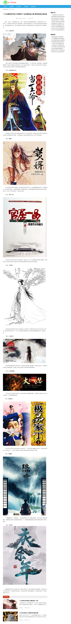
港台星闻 (19, 6)
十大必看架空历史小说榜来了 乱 (57, 14)
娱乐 (5, 6)
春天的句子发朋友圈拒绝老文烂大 (58, 26)
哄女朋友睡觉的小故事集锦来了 (57, 36)
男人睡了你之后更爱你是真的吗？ (58, 29)
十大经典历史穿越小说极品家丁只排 (28, 600)
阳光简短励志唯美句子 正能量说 (57, 19)
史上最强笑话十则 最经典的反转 (57, 45)
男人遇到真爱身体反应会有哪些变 (58, 40)
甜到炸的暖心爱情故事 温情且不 (57, 41)
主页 (10, 9)
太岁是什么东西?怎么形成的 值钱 (57, 21)
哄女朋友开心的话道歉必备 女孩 (57, 24)
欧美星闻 (33, 6)
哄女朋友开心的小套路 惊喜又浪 (57, 51)
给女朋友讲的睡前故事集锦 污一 (57, 48)
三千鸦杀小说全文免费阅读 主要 (57, 43)
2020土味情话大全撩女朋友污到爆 (58, 46)
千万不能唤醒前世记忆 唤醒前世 (57, 38)
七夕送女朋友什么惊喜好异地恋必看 (28, 613)
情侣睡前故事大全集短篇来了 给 (57, 23)
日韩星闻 (26, 6)
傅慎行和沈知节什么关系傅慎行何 (58, 50)
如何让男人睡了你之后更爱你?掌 (57, 28)
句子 (13, 9)
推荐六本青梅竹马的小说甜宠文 (57, 18)
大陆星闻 (11, 6)
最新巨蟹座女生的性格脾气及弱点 (58, 16)
